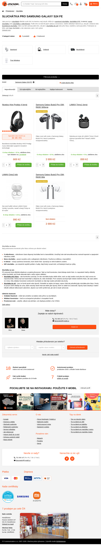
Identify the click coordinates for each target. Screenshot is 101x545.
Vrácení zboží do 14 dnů (11, 434)
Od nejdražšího (40, 89)
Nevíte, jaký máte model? (50, 354)
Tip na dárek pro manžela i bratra (81, 432)
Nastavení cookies (43, 427)
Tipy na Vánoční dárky (78, 419)
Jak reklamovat (8, 432)
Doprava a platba (9, 422)
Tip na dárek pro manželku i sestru (82, 429)
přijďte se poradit (62, 378)
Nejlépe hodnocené (56, 89)
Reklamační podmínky (10, 427)
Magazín (40, 438)
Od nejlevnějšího (25, 89)
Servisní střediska (9, 429)
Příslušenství (10, 11)
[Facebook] (67, 459)
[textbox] (19, 347)
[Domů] (3, 11)
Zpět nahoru (6, 304)
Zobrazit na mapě (8, 524)
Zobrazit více (6, 30)
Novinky (69, 89)
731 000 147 (65, 319)
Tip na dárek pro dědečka (79, 427)
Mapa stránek (7, 439)
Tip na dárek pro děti (77, 422)
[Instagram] (72, 459)
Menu (94, 4)
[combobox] (19, 347)
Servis (39, 443)
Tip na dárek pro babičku (79, 424)
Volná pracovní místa (44, 424)
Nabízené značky (42, 422)
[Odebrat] (24, 82)
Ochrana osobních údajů (11, 437)
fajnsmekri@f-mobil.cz (61, 321)
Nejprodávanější (10, 89)
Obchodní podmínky (10, 424)
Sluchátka (19, 11)
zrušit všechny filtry (67, 83)
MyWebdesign (61, 541)
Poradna (40, 441)
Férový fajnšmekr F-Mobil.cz (46, 419)
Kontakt (5, 419)
